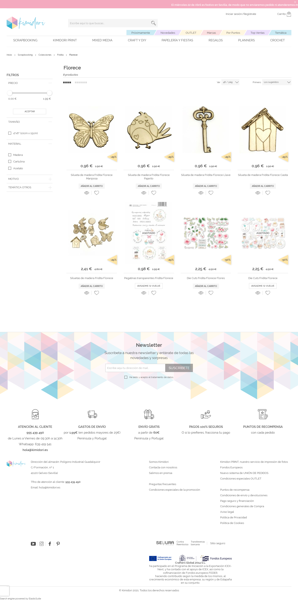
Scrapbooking (25, 40)
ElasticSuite (35, 598)
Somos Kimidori (159, 461)
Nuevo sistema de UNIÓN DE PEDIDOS (244, 473)
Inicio (10, 55)
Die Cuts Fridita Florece (263, 278)
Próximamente (140, 32)
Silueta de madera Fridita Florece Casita (263, 175)
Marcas (211, 32)
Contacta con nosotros (163, 467)
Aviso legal (227, 512)
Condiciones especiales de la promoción (175, 489)
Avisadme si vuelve (148, 286)
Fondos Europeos (231, 467)
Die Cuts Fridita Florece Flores (206, 278)
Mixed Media (102, 40)
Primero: (257, 82)
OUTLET (191, 32)
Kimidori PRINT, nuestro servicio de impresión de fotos (254, 461)
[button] (97, 192)
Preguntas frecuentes (162, 484)
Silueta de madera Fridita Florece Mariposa (92, 176)
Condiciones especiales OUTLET (240, 478)
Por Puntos (233, 32)
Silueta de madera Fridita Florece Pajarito (149, 176)
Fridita (60, 55)
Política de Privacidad (233, 517)
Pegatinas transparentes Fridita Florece (148, 278)
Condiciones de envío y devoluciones (243, 495)
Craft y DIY (137, 40)
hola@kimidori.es (49, 487)
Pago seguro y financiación (237, 501)
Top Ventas (257, 32)
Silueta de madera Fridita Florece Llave (206, 175)
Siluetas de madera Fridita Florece (91, 278)
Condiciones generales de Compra (242, 506)
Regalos (216, 40)
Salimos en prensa (160, 473)
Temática (280, 32)
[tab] (30, 83)
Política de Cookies (232, 523)
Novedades (168, 32)
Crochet (277, 40)
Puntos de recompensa (234, 489)
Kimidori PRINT (65, 40)
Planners (246, 40)
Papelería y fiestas (177, 40)
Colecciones (45, 55)
